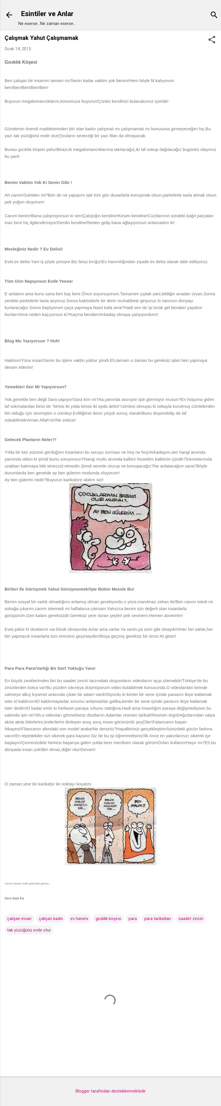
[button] (211, 40)
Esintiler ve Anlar (47, 14)
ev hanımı (79, 918)
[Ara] (214, 15)
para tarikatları (157, 918)
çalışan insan (19, 918)
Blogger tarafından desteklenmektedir (111, 1091)
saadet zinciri (190, 918)
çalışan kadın (51, 918)
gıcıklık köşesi (108, 918)
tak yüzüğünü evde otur (29, 930)
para (133, 918)
